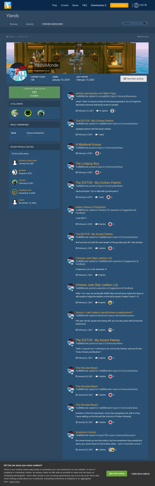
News (76, 5)
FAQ (85, 5)
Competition (119, 5)
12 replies (102, 111)
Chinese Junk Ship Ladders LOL (94, 258)
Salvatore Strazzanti (28, 160)
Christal (22, 180)
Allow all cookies (117, 474)
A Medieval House (88, 144)
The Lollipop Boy (87, 163)
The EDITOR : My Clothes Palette (94, 120)
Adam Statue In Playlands (91, 207)
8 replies (100, 224)
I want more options (140, 474)
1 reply (99, 134)
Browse (14, 24)
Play (54, 5)
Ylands (12, 15)
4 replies (100, 275)
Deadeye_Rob (25, 190)
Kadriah (22, 170)
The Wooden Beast (87, 367)
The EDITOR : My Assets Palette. (94, 234)
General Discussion (127, 96)
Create (65, 5)
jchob (21, 200)
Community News (129, 123)
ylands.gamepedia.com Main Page (96, 93)
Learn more (14, 482)
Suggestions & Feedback (121, 288)
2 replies (100, 248)
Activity (29, 24)
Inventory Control (86, 432)
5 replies (101, 376)
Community (97, 5)
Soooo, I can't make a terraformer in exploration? (104, 312)
